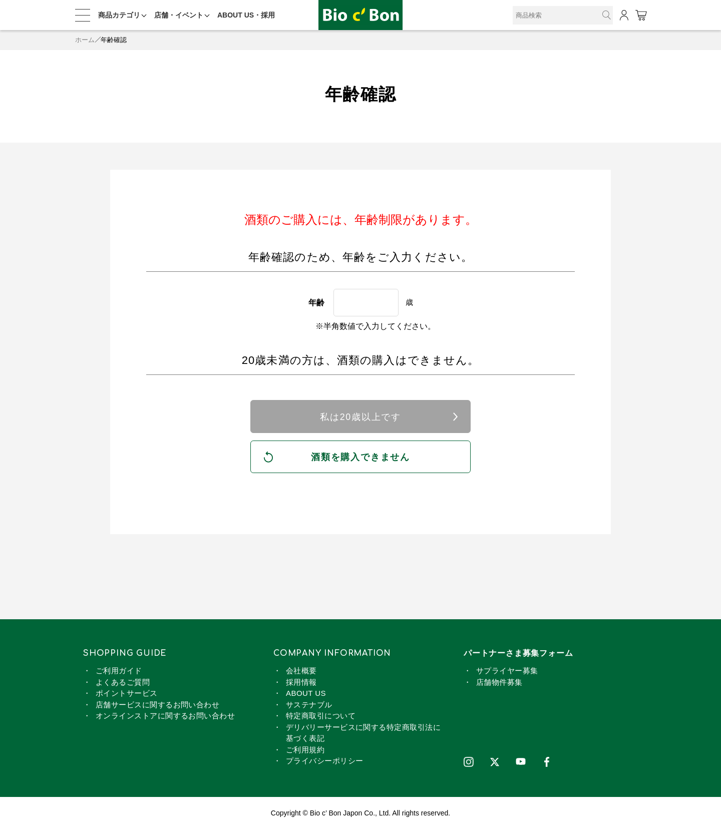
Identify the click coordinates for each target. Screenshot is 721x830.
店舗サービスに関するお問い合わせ (157, 705)
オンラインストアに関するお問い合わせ (165, 716)
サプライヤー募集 (507, 671)
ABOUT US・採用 (246, 15)
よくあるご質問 (123, 682)
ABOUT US (306, 693)
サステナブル (309, 705)
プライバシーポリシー (325, 761)
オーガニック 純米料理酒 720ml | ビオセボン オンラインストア (360, 15)
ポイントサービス (127, 693)
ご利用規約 (305, 750)
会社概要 (301, 671)
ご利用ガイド (119, 671)
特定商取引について (320, 716)
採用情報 (301, 682)
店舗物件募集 (499, 682)
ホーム (85, 40)
